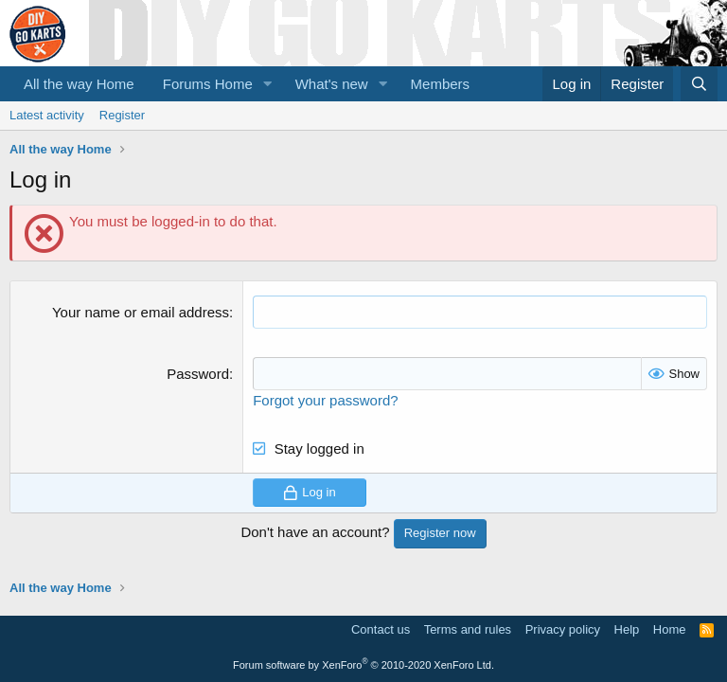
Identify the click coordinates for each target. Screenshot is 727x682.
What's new (331, 84)
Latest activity (46, 115)
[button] (268, 83)
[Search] (699, 83)
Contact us (380, 629)
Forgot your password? (325, 400)
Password (198, 374)
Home (669, 629)
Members (440, 84)
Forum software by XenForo (363, 665)
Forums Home (208, 84)
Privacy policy (562, 629)
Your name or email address (140, 312)
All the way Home (79, 84)
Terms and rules (467, 629)
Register (122, 115)
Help (627, 629)
